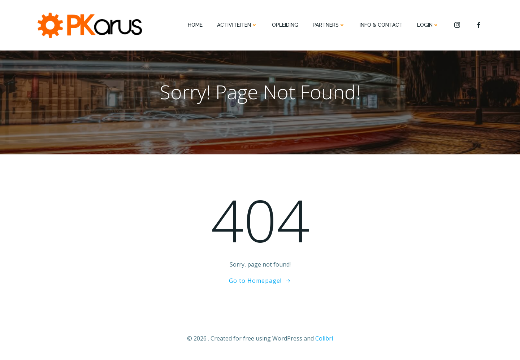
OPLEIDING (285, 25)
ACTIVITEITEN (237, 25)
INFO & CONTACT (381, 25)
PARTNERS (329, 25)
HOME (195, 25)
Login (428, 25)
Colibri (324, 338)
